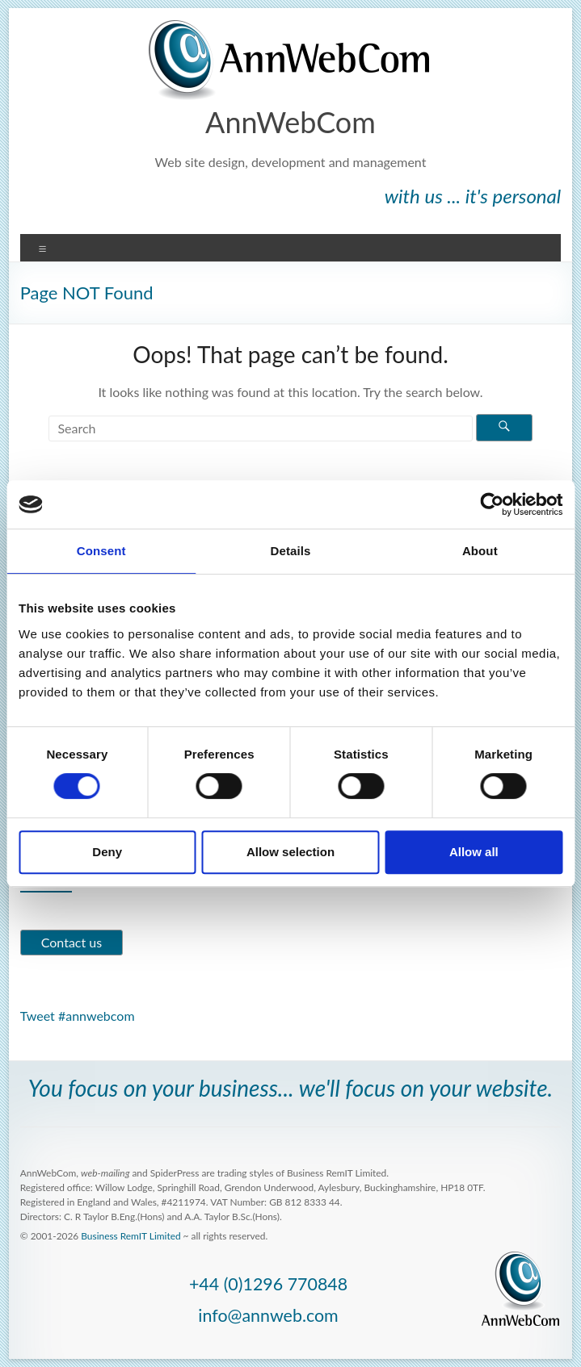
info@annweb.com (268, 1315)
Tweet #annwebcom (77, 1015)
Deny (107, 852)
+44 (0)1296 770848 (268, 1283)
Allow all (474, 852)
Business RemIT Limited (130, 1236)
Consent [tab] (101, 551)
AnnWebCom (290, 122)
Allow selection (290, 852)
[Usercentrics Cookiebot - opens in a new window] (491, 504)
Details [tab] (291, 551)
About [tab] (480, 551)
